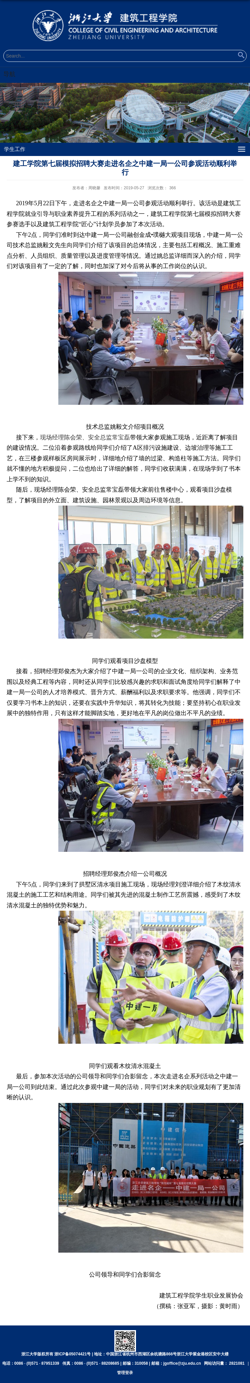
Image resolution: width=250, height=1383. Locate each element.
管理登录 (125, 1372)
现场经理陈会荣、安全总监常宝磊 (85, 437)
